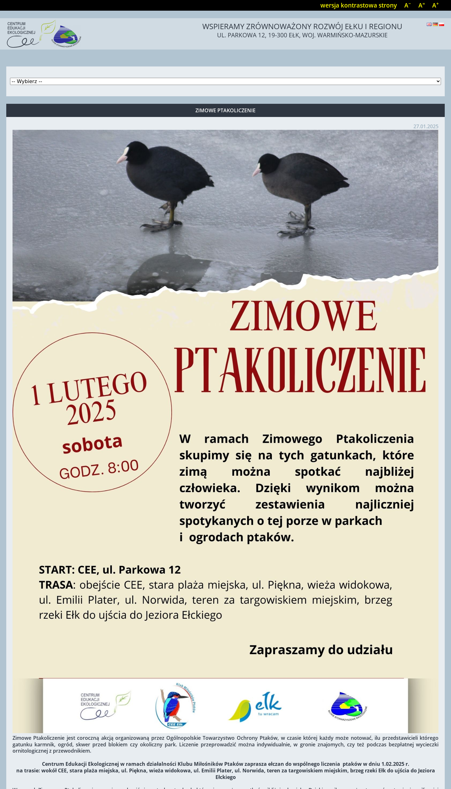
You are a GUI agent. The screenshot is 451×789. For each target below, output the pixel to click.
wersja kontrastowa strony (358, 5)
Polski (441, 24)
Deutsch (435, 24)
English (429, 24)
